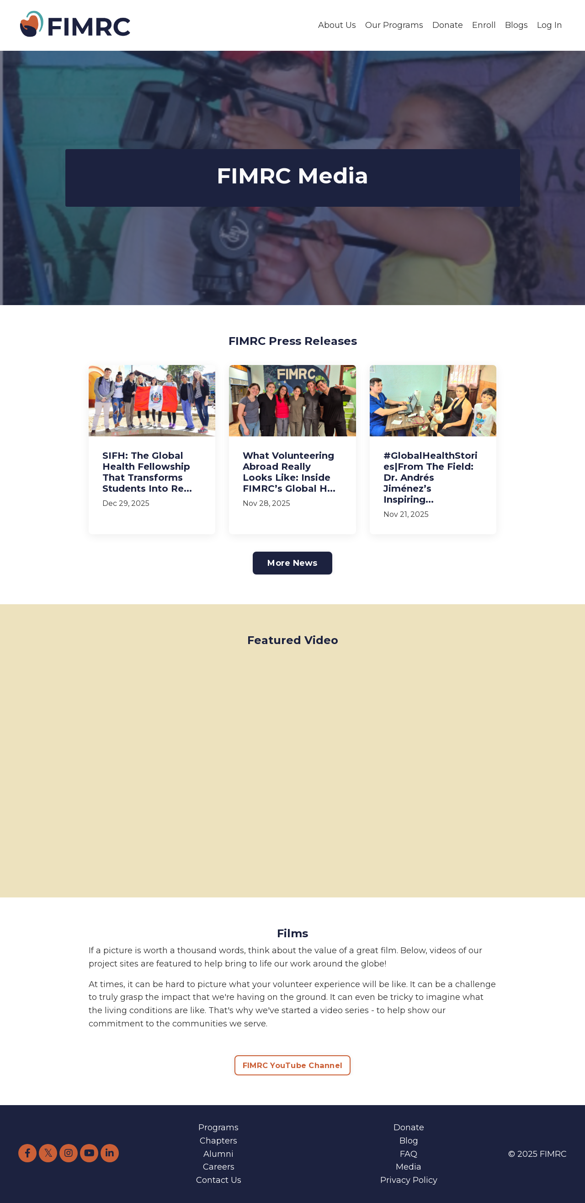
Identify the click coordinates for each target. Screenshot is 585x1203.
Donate (447, 25)
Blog (408, 1141)
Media (408, 1167)
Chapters (218, 1141)
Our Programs (394, 25)
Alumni (218, 1154)
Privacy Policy (408, 1180)
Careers (218, 1167)
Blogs (516, 25)
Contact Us (218, 1180)
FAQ (408, 1154)
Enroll (484, 25)
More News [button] (292, 563)
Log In (549, 25)
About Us (337, 25)
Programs (218, 1127)
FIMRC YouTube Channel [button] (292, 1065)
